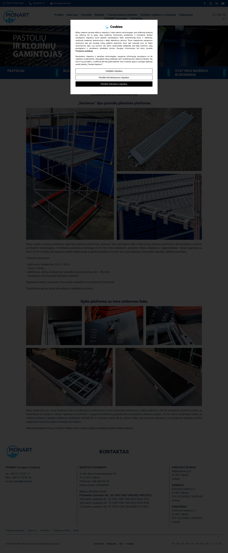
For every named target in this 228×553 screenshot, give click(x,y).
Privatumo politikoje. (84, 51)
